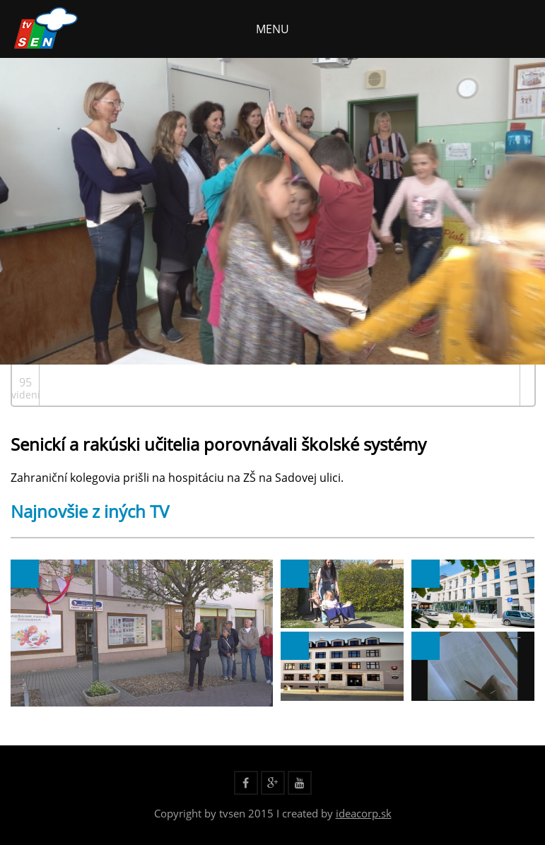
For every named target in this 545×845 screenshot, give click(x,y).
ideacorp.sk (364, 813)
